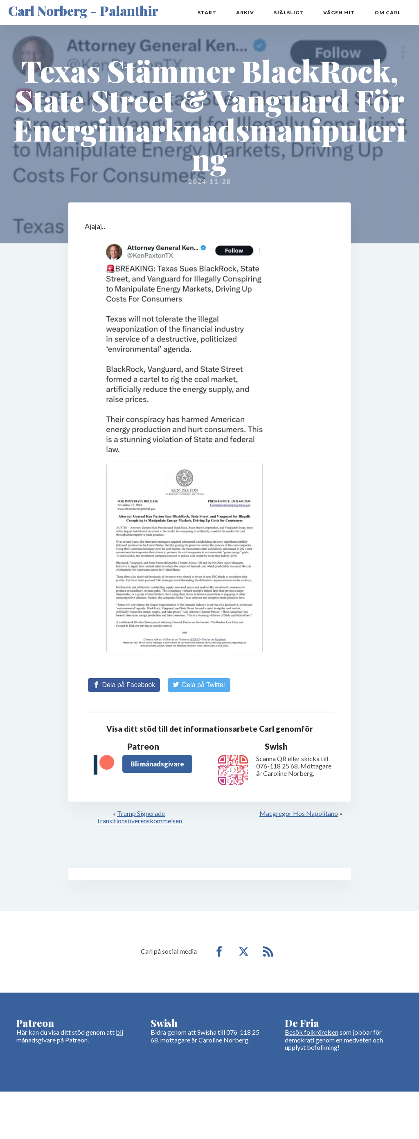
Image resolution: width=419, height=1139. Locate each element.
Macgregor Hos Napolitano (298, 813)
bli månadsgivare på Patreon (69, 1035)
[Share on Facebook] (124, 685)
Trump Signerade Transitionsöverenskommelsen (139, 816)
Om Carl (387, 12)
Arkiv (245, 12)
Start (207, 12)
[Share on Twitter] (199, 685)
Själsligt (289, 12)
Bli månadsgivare (157, 764)
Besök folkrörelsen (311, 1032)
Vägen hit (339, 12)
